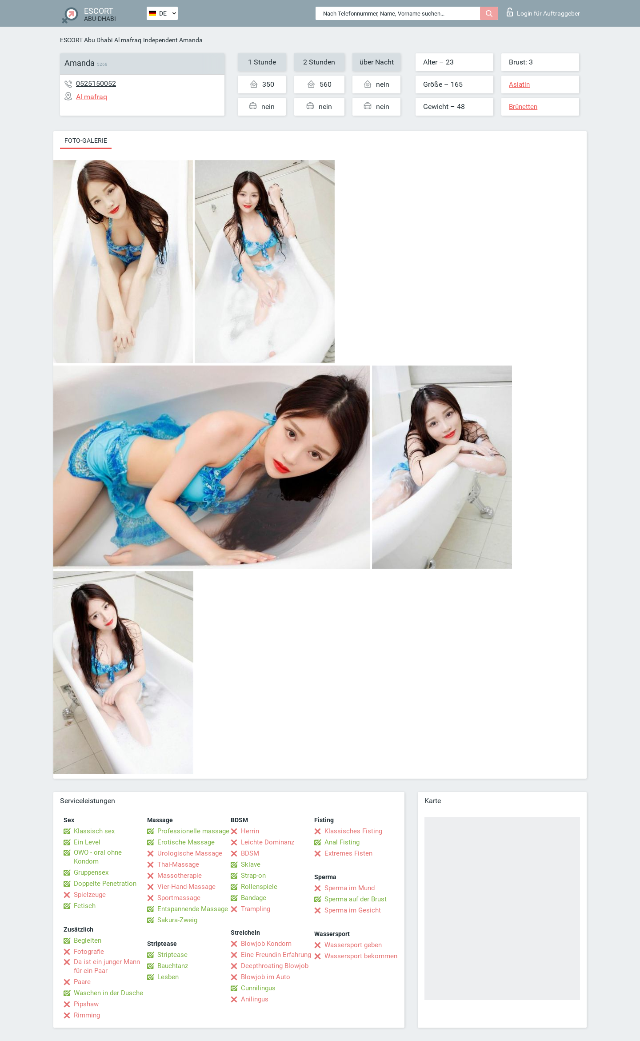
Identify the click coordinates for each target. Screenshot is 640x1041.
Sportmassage (178, 898)
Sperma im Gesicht (352, 910)
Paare (82, 982)
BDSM (250, 853)
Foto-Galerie (85, 140)
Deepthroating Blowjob (274, 966)
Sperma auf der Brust (355, 899)
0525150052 (96, 83)
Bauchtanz (172, 966)
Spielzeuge (90, 895)
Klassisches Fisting (353, 831)
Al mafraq (127, 40)
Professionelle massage (193, 831)
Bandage (253, 898)
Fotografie (89, 952)
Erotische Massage (186, 842)
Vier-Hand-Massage (186, 887)
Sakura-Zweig (177, 920)
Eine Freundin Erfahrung (276, 955)
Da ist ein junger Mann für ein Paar (107, 966)
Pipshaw (86, 1004)
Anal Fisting (342, 842)
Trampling (255, 909)
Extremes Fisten (348, 853)
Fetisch (85, 906)
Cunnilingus (258, 988)
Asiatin (519, 84)
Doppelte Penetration (105, 884)
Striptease (172, 955)
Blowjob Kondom (266, 944)
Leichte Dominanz (267, 842)
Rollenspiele (259, 887)
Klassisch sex (94, 831)
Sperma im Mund (349, 888)
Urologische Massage (189, 853)
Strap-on (253, 876)
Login (543, 12)
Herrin (250, 831)
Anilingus (254, 999)
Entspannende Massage (192, 909)
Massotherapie (179, 876)
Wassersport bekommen (360, 956)
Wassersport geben (353, 945)
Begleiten (87, 940)
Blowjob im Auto (265, 977)
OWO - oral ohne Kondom (98, 856)
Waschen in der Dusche (108, 993)
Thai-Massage (178, 864)
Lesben (168, 977)
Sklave (250, 864)
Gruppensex (91, 872)
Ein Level (87, 842)
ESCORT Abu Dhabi (86, 40)
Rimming (87, 1015)
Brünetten (523, 107)
